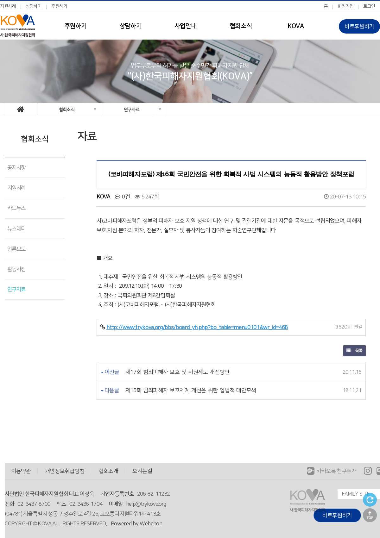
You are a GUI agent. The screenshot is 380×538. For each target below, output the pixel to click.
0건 (122, 197)
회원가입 (346, 6)
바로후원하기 (359, 26)
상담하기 (34, 6)
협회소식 (241, 25)
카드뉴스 (16, 208)
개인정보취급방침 (65, 471)
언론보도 (16, 249)
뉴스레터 (16, 229)
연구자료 (16, 289)
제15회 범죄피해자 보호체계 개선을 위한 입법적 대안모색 (190, 390)
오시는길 (142, 471)
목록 (354, 350)
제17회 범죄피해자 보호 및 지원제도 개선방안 (177, 372)
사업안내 (185, 25)
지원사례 (8, 6)
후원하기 (59, 6)
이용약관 (21, 471)
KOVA (296, 25)
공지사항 (16, 168)
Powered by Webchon (136, 524)
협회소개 (108, 471)
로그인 (369, 6)
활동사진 (16, 269)
